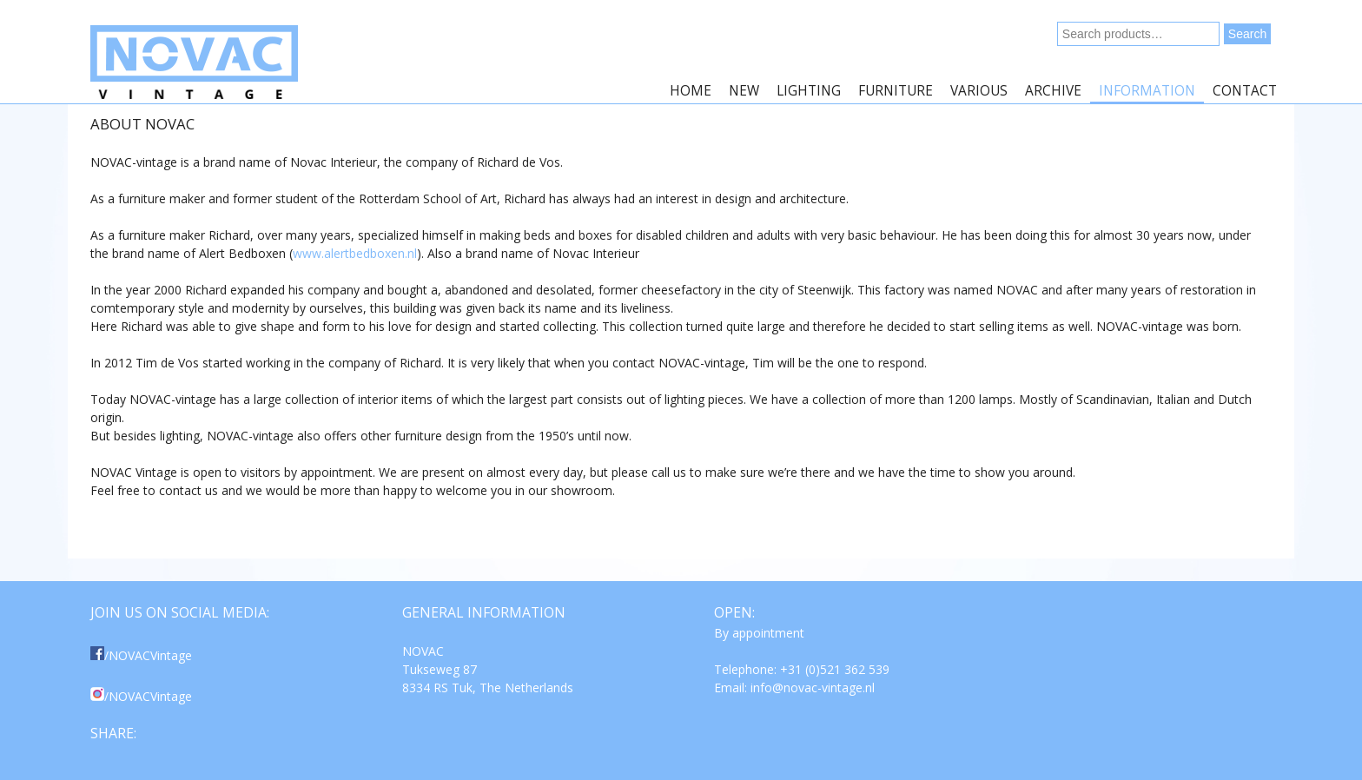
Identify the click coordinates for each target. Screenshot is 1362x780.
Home (690, 91)
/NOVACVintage (141, 655)
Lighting (809, 91)
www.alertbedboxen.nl (355, 253)
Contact (1245, 91)
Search (1247, 34)
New (744, 91)
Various (979, 91)
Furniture (895, 91)
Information (1147, 91)
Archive (1053, 91)
